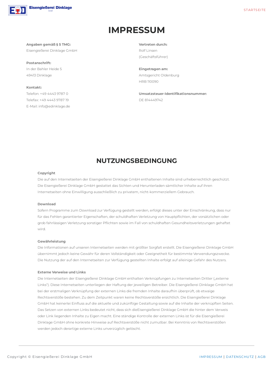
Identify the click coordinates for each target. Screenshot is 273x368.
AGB (261, 357)
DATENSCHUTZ (239, 357)
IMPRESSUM (208, 357)
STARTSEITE (254, 10)
